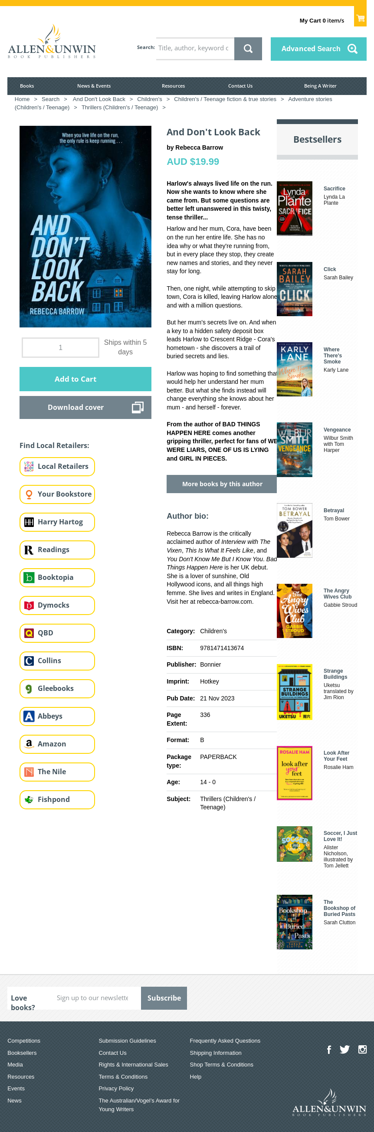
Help (196, 1076)
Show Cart (360, 15)
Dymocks (53, 605)
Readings (53, 549)
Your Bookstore (65, 494)
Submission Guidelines (127, 1040)
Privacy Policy (116, 1088)
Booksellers (21, 1053)
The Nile (52, 771)
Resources (173, 85)
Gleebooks (56, 688)
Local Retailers (63, 466)
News (14, 1100)
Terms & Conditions (123, 1076)
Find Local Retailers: (54, 445)
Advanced (311, 48)
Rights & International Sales (133, 1064)
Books (27, 85)
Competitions (23, 1040)
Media (15, 1064)
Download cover (76, 407)
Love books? (23, 1001)
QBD (45, 633)
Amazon (52, 744)
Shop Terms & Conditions (221, 1064)
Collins (49, 660)
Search (145, 47)
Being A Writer (320, 85)
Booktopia (56, 577)
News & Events (94, 85)
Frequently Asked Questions (225, 1040)
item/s (322, 20)
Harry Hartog (60, 522)
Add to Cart (75, 379)
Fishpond (54, 799)
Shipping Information (216, 1053)
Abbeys (50, 716)
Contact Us (240, 85)
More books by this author (222, 484)
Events (16, 1088)
